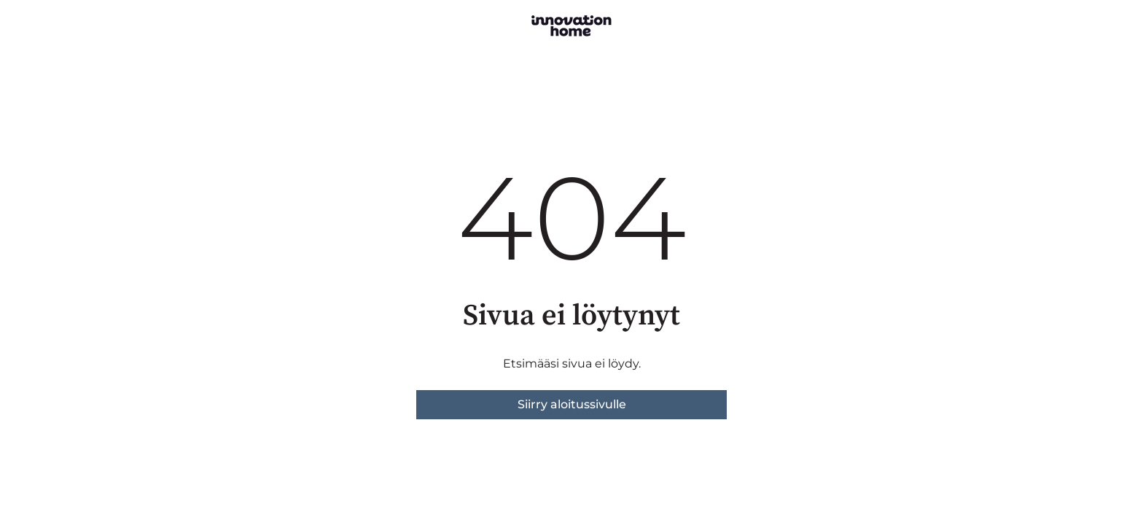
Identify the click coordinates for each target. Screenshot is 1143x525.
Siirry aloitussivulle (572, 404)
